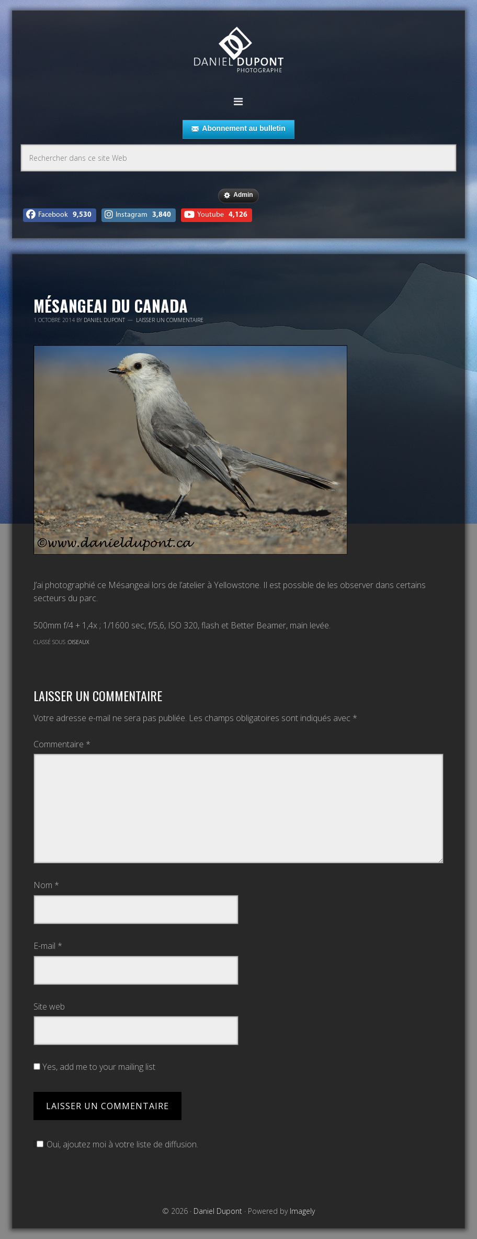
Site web (49, 1006)
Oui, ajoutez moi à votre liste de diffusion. (115, 1144)
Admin (238, 195)
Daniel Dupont (238, 51)
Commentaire (61, 744)
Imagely (302, 1211)
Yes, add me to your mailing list (94, 1066)
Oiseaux (78, 642)
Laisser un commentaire (169, 320)
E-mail (47, 946)
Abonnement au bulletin (238, 129)
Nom (46, 885)
